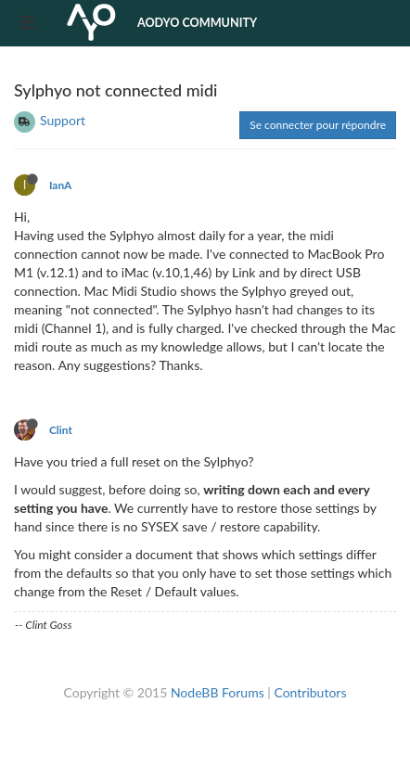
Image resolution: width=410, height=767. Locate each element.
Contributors (310, 692)
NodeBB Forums (217, 692)
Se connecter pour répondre (318, 125)
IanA (60, 185)
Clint (60, 430)
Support (62, 120)
